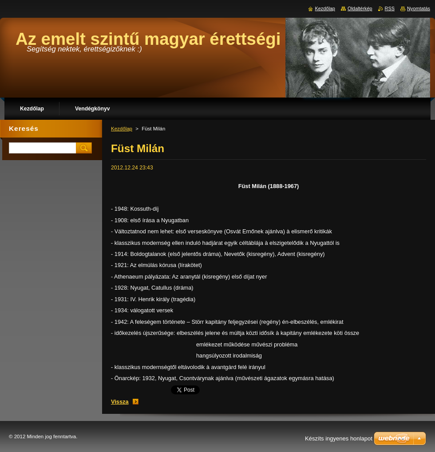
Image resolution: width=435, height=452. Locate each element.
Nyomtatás (418, 8)
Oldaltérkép (360, 8)
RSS (390, 8)
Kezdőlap (121, 128)
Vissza (120, 401)
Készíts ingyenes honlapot (338, 438)
